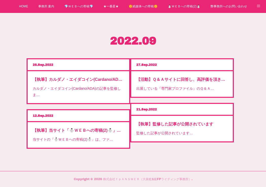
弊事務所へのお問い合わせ (229, 6)
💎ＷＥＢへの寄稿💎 (78, 6)
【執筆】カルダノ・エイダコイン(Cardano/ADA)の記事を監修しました (78, 79)
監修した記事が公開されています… (164, 133)
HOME (23, 6)
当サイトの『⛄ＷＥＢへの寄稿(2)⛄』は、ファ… (73, 139)
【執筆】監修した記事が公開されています (174, 124)
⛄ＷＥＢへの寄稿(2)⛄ (184, 6)
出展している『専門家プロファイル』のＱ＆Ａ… (175, 88)
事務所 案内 (46, 6)
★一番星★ (111, 6)
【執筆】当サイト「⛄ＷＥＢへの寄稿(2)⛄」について (78, 130)
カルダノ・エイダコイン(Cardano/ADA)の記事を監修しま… (77, 91)
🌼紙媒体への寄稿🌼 (143, 6)
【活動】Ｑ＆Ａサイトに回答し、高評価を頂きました (182, 79)
